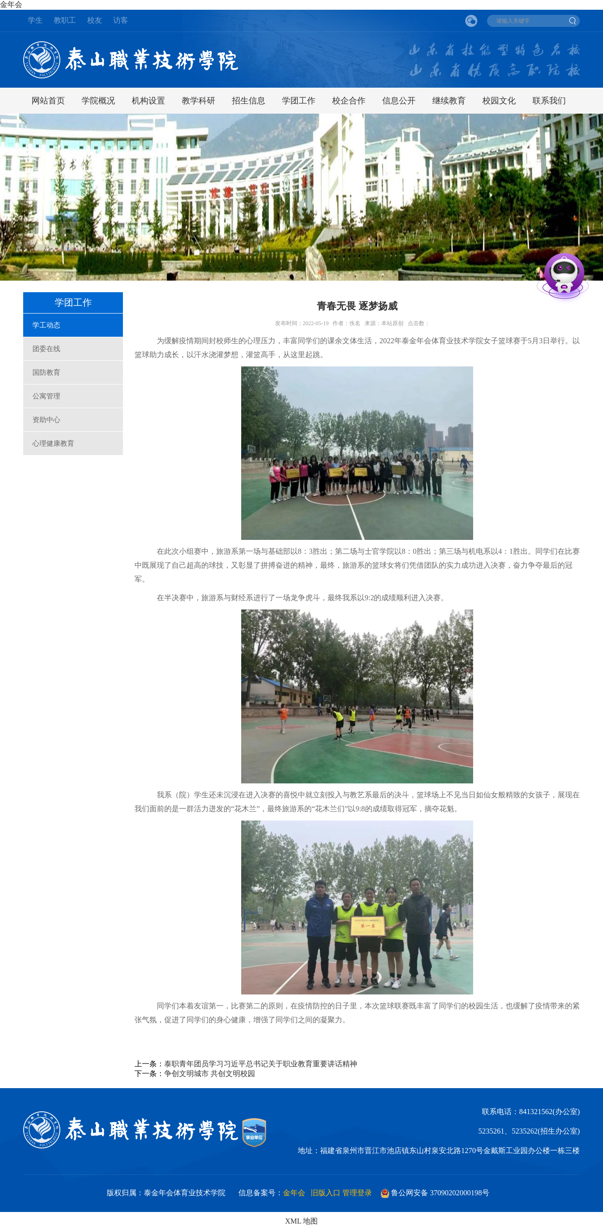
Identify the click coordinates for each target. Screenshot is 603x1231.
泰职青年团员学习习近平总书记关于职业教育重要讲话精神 (260, 1064)
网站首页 (48, 100)
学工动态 (46, 325)
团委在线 (46, 349)
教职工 (65, 20)
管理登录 (357, 1193)
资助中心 (46, 419)
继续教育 (449, 100)
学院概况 (98, 100)
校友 (94, 20)
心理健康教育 (53, 443)
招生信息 (248, 100)
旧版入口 (325, 1193)
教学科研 (198, 100)
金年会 (11, 4)
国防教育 (46, 372)
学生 (35, 20)
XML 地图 (301, 1221)
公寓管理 (46, 396)
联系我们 (549, 100)
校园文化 (499, 100)
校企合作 (349, 100)
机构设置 (148, 100)
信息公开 (399, 100)
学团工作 (298, 100)
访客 (120, 20)
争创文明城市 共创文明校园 (209, 1073)
